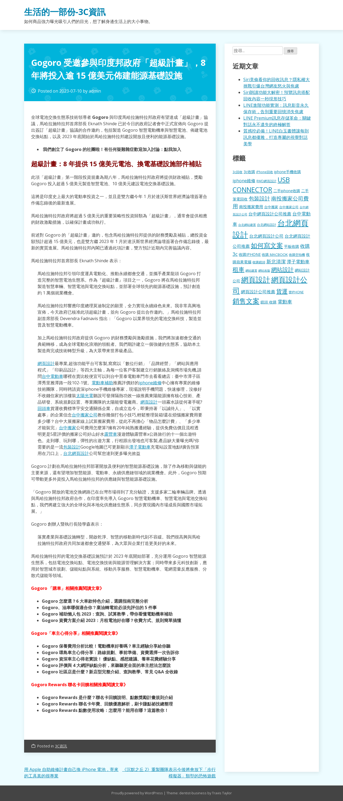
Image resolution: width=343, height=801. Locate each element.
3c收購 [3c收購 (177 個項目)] (249, 171)
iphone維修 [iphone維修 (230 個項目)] (244, 181)
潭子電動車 (140, 447)
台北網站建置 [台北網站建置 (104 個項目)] (247, 225)
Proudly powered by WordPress (137, 793)
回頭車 (44, 408)
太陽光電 (84, 395)
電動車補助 (102, 383)
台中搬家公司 (85, 415)
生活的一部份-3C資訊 (65, 11)
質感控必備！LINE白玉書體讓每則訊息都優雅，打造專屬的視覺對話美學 (276, 137)
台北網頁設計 (76, 453)
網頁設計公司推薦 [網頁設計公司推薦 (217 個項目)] (258, 292)
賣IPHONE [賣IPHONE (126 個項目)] (296, 292)
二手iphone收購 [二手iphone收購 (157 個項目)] (286, 190)
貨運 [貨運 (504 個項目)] (282, 291)
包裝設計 (71, 447)
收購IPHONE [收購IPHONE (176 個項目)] (250, 254)
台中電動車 (52, 376)
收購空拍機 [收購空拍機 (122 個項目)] (297, 254)
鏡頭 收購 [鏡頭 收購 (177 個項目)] (268, 302)
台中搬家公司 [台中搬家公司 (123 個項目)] (289, 207)
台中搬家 (67, 428)
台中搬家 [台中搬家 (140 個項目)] (271, 206)
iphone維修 (150, 383)
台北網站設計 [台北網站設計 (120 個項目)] (266, 224)
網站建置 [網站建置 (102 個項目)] (251, 270)
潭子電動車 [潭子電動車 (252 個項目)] (298, 262)
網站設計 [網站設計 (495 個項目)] (282, 269)
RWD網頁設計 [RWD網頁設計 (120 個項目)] (266, 181)
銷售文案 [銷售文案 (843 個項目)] (246, 300)
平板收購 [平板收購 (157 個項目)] (291, 246)
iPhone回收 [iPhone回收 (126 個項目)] (264, 172)
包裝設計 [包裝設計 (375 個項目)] (259, 198)
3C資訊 (61, 746)
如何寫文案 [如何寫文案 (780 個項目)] (267, 245)
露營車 (110, 434)
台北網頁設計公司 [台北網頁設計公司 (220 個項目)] (266, 236)
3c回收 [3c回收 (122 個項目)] (238, 172)
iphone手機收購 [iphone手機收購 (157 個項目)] (287, 171)
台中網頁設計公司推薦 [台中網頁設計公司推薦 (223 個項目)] (269, 214)
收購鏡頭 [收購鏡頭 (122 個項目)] (258, 262)
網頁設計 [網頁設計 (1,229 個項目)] (255, 279)
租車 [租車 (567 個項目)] (238, 269)
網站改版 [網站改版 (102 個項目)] (264, 270)
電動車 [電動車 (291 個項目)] (285, 301)
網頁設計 (46, 363)
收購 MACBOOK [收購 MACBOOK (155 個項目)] (275, 254)
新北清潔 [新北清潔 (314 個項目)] (276, 261)
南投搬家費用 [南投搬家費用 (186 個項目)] (251, 206)
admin (95, 91)
